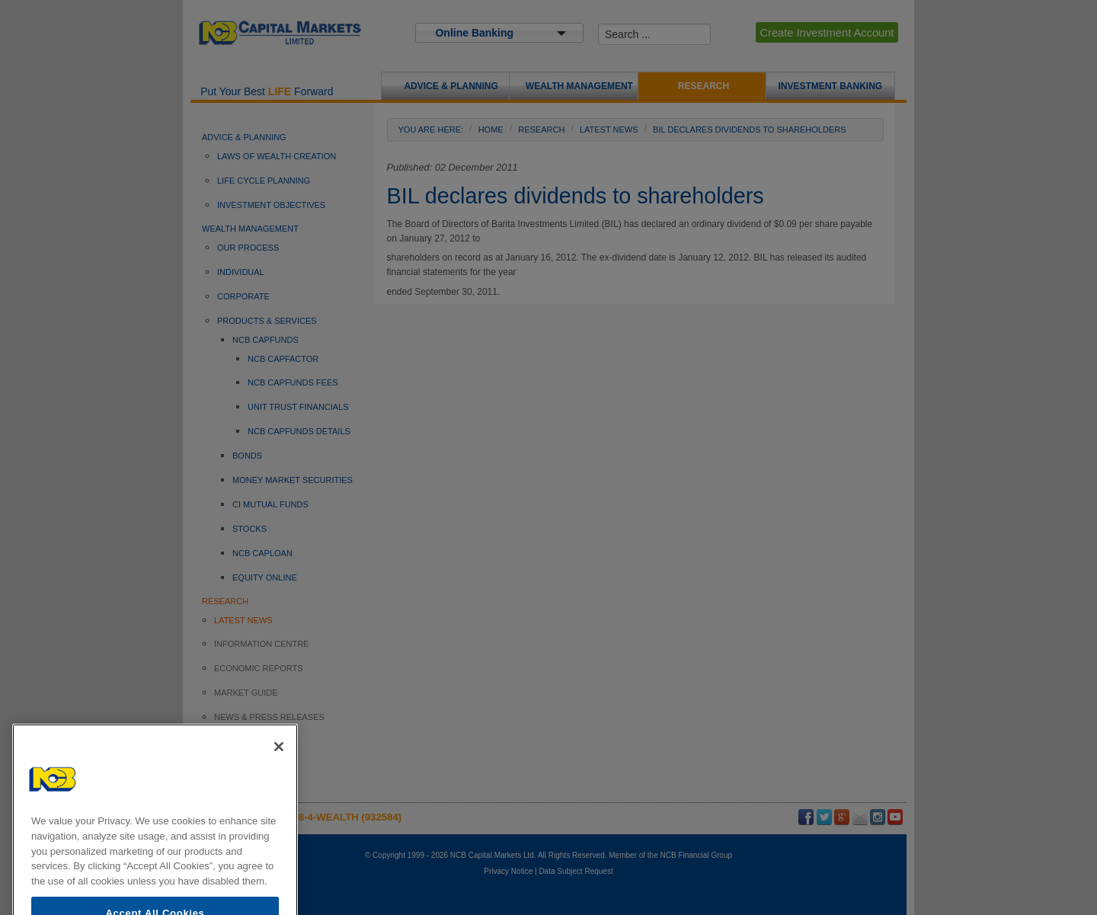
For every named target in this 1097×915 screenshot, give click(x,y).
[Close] (279, 768)
